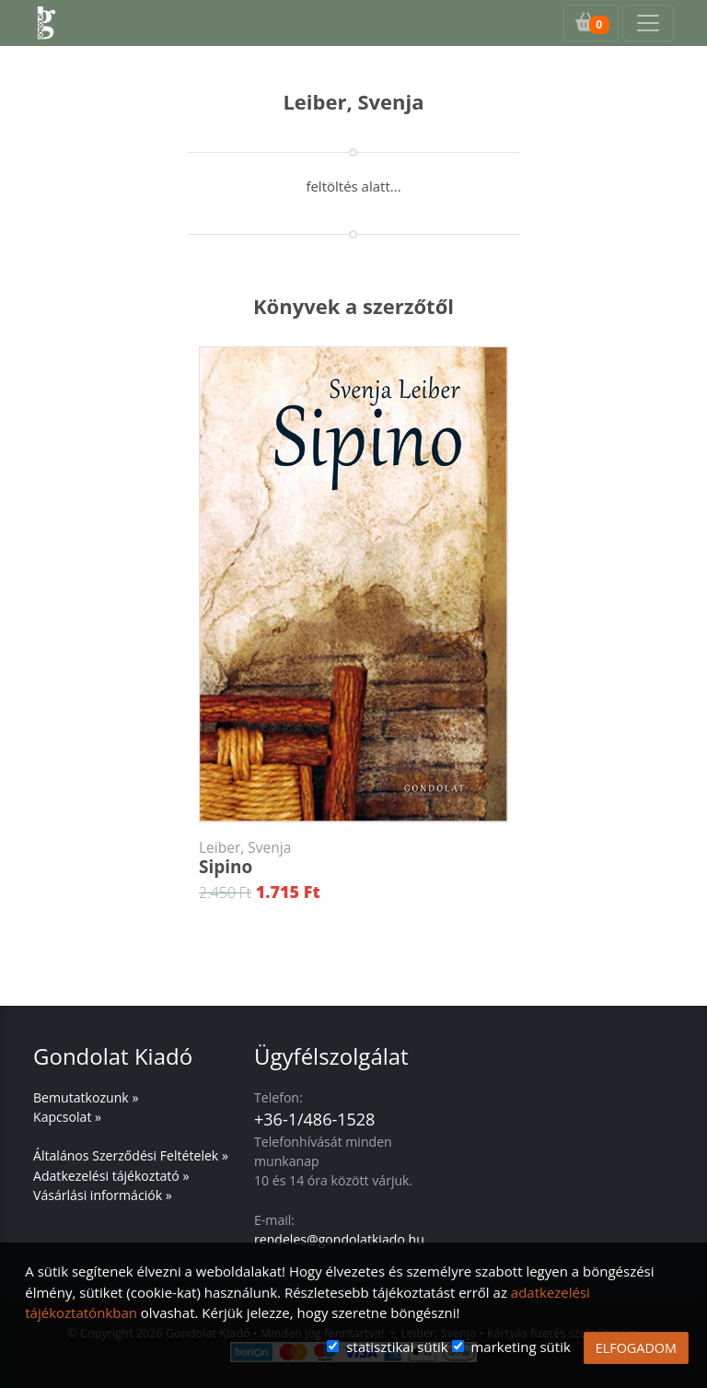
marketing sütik (520, 1346)
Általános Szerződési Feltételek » (130, 1155)
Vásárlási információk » (102, 1195)
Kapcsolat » (67, 1117)
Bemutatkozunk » (85, 1097)
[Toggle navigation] (648, 23)
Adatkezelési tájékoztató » (111, 1175)
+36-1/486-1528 (314, 1119)
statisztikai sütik (397, 1346)
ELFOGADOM (636, 1348)
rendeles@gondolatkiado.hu (339, 1239)
